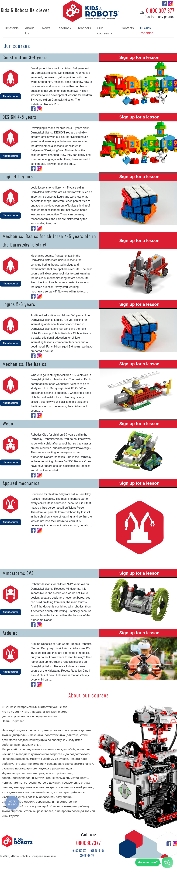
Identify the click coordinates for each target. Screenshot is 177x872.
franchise (146, 33)
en (142, 12)
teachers (84, 28)
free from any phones (159, 17)
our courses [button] (103, 30)
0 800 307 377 (160, 11)
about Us (29, 30)
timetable (11, 28)
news (46, 28)
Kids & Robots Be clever (25, 10)
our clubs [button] (145, 28)
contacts (127, 28)
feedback (64, 28)
